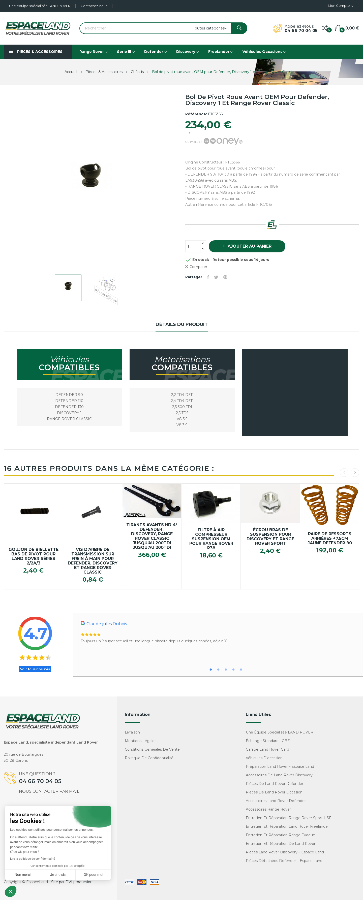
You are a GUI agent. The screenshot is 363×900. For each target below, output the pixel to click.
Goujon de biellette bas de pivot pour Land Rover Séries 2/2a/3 (33, 556)
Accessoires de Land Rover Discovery (279, 775)
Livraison (132, 732)
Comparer (196, 266)
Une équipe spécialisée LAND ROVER (39, 6)
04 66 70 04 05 (301, 30)
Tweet (216, 277)
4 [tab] (233, 669)
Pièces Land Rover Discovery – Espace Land (285, 852)
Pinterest (225, 277)
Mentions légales (140, 741)
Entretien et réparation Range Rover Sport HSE (288, 818)
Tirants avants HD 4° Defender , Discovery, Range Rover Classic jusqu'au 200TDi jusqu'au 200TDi (151, 536)
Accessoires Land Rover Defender (276, 800)
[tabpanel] (218, 632)
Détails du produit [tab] (182, 324)
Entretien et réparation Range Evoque (280, 835)
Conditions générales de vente (152, 749)
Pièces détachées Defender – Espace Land (284, 860)
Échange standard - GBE (268, 741)
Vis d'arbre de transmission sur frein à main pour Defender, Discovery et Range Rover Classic (92, 561)
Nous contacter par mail (49, 791)
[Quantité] (192, 246)
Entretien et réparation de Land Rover (280, 843)
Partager (208, 277)
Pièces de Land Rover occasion (274, 792)
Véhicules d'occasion (264, 758)
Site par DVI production (72, 882)
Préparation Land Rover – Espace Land (280, 766)
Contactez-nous (94, 6)
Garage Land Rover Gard (267, 749)
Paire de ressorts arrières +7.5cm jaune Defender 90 (330, 538)
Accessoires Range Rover (268, 809)
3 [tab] (225, 669)
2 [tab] (218, 669)
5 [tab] (241, 669)
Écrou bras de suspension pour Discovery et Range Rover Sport (270, 537)
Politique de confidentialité (149, 758)
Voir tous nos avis (35, 669)
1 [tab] (210, 669)
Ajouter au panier (248, 246)
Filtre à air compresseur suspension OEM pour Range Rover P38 (211, 539)
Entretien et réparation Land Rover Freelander (287, 826)
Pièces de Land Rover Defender (274, 783)
